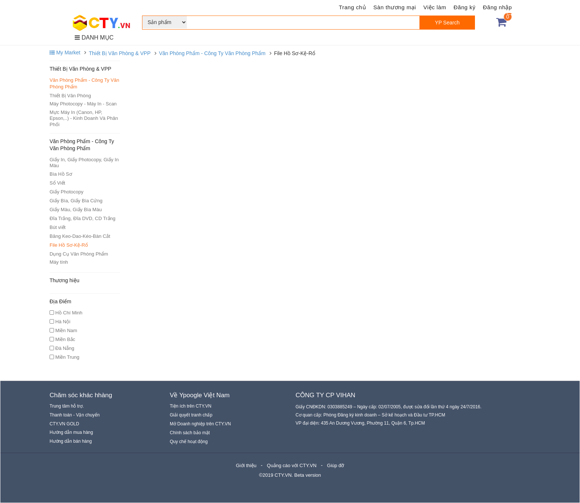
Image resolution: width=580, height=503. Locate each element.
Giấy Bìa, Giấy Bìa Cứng (76, 200)
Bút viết (57, 227)
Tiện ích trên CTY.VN (190, 406)
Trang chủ (352, 7)
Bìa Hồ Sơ (61, 174)
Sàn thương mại (394, 7)
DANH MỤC (94, 37)
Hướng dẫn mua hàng (71, 432)
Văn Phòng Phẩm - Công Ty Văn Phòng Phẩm (212, 53)
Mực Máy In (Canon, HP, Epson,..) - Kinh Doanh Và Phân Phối (84, 118)
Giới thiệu (246, 465)
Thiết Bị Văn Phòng (70, 95)
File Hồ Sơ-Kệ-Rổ (69, 245)
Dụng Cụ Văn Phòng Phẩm (79, 254)
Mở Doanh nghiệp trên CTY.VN (200, 423)
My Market (65, 52)
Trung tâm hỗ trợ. (67, 406)
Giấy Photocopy (67, 192)
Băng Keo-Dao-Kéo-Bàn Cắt (80, 236)
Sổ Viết (57, 183)
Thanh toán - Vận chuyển (75, 415)
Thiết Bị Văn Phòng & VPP (120, 53)
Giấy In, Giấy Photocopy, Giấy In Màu (84, 162)
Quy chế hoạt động (189, 441)
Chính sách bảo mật (190, 432)
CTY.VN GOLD (64, 423)
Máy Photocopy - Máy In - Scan (83, 104)
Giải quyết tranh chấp (191, 415)
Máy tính (59, 262)
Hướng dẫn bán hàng (71, 441)
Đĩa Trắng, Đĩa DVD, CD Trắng (82, 218)
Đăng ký (464, 7)
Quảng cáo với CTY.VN (292, 465)
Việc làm (435, 7)
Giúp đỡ (335, 465)
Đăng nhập (497, 7)
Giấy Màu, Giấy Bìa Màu (76, 209)
